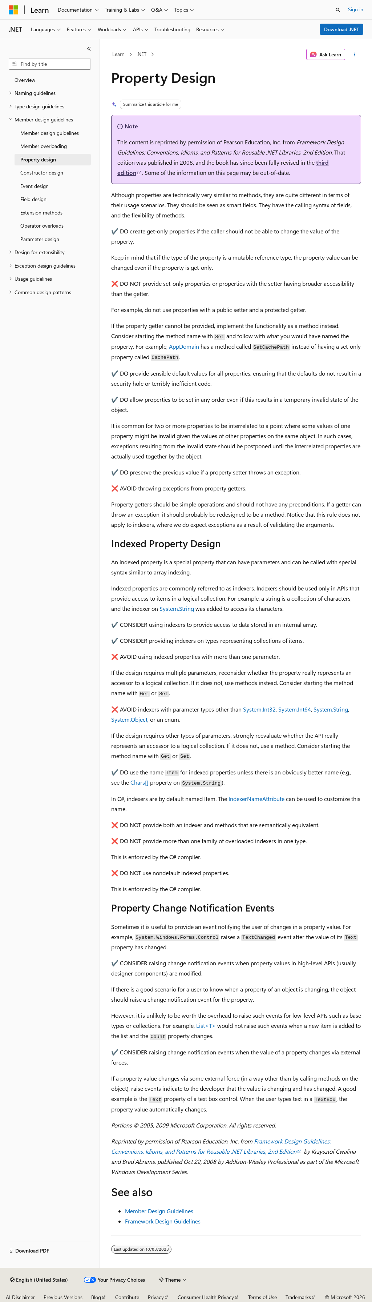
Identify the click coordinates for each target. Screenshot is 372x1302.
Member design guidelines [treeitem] (49, 132)
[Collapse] (89, 48)
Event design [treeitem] (34, 186)
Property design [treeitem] (38, 159)
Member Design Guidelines (159, 1211)
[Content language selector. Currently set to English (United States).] (39, 1280)
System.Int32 (259, 709)
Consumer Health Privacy (206, 1297)
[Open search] (338, 9)
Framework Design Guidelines (163, 1221)
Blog (96, 1297)
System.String (176, 608)
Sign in (355, 9)
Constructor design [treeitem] (41, 172)
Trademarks (298, 1297)
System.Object (129, 719)
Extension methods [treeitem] (41, 212)
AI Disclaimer (20, 1297)
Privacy (156, 1297)
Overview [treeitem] (25, 79)
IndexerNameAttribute (256, 798)
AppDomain (184, 346)
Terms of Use (262, 1297)
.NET (141, 54)
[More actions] (354, 54)
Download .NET (341, 29)
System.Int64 (294, 709)
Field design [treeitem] (33, 199)
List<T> (206, 1025)
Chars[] (139, 782)
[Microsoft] (13, 10)
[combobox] (50, 64)
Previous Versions (63, 1297)
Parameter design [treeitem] (39, 239)
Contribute (127, 1297)
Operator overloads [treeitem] (42, 225)
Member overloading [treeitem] (43, 146)
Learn (118, 54)
